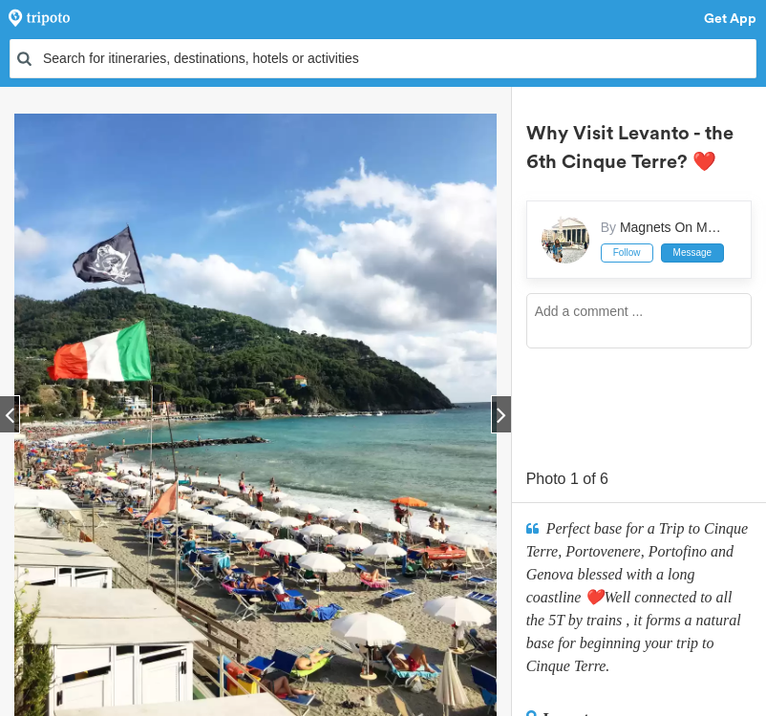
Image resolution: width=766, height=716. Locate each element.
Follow (627, 252)
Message (693, 252)
